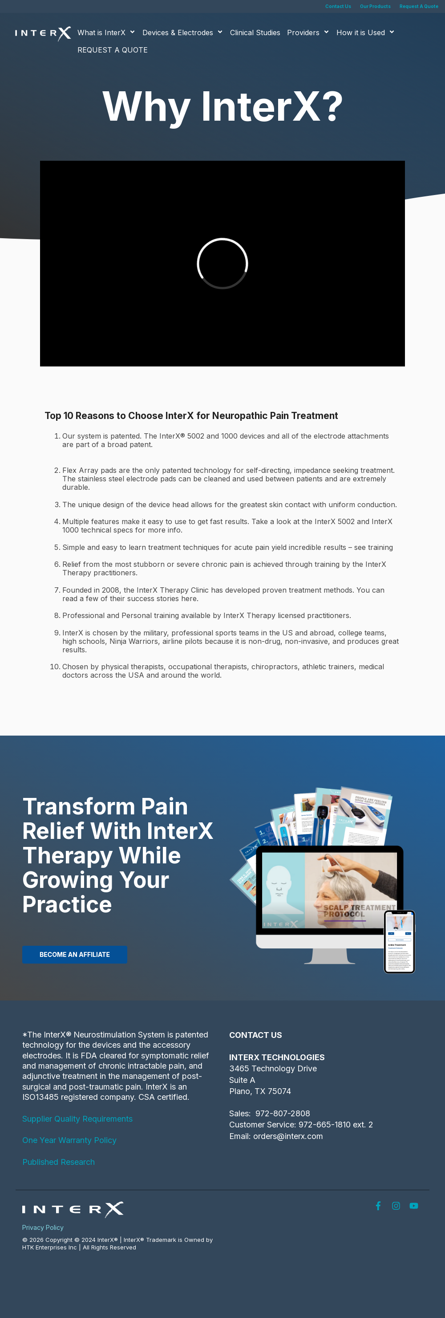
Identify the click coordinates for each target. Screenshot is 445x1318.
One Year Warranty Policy (69, 1140)
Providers (308, 32)
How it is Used (365, 32)
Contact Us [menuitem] (338, 6)
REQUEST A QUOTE (112, 49)
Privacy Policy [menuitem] (43, 1227)
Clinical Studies (255, 32)
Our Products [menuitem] (375, 6)
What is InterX (106, 32)
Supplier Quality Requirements (77, 1118)
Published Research (58, 1162)
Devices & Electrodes (182, 32)
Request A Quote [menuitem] (419, 6)
